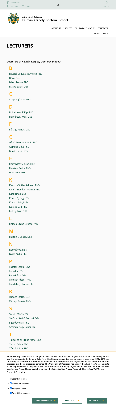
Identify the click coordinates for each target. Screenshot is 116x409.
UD (58, 5)
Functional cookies (20, 389)
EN (108, 7)
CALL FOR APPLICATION (85, 28)
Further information (16, 378)
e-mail (28, 6)
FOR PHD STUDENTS (101, 33)
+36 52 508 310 (15, 3)
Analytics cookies (19, 394)
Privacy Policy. (72, 375)
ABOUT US (56, 28)
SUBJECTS (67, 28)
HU (104, 7)
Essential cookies (19, 385)
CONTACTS (103, 28)
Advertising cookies (20, 399)
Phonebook (14, 6)
